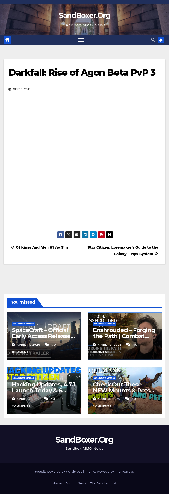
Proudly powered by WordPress (59, 471)
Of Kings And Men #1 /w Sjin (39, 247)
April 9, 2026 (29, 399)
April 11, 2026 (29, 344)
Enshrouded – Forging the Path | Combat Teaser (124, 336)
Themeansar (124, 471)
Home (57, 483)
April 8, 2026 (109, 399)
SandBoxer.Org (84, 15)
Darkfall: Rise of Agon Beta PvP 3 (81, 72)
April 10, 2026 (110, 344)
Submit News (76, 483)
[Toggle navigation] (80, 39)
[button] (153, 40)
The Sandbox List (103, 483)
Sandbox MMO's (23, 323)
